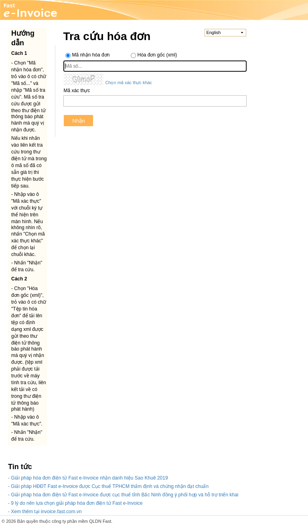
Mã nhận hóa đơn (90, 55)
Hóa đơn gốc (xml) (157, 55)
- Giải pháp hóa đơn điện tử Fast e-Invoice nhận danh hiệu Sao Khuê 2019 (88, 478)
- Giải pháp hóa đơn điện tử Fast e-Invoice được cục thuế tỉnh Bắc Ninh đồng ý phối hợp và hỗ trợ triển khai (123, 495)
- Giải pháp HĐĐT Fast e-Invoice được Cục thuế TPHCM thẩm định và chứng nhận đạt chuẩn (108, 486)
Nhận (78, 121)
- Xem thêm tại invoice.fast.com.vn (45, 511)
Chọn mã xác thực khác (128, 82)
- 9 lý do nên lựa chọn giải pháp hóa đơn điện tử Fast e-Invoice (75, 503)
